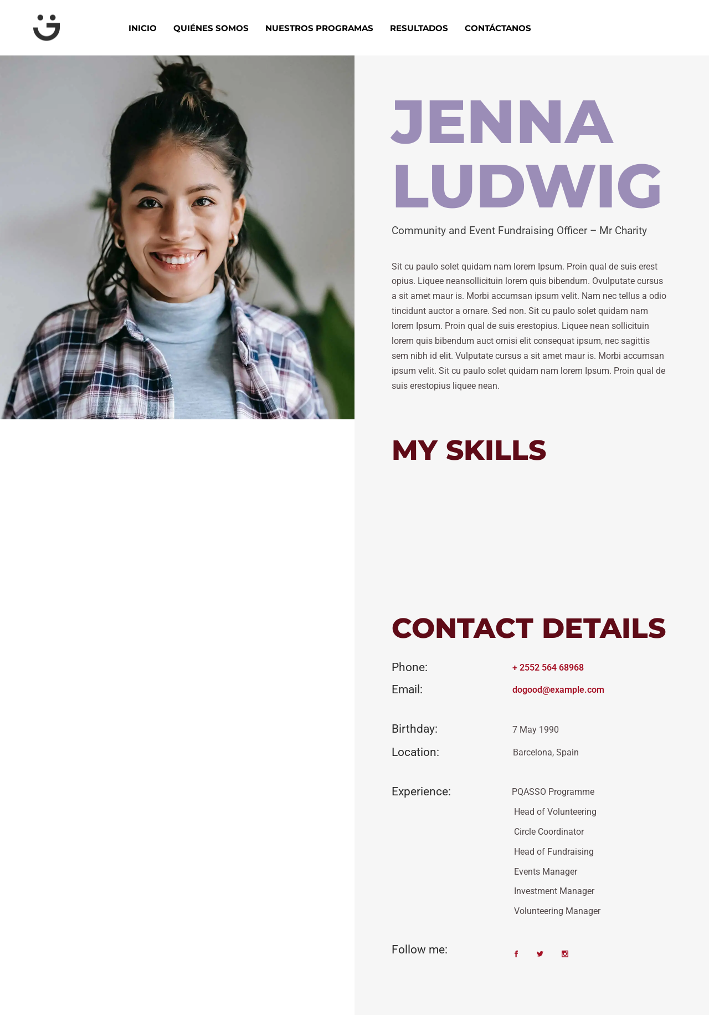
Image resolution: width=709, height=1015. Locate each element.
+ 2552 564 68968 (548, 667)
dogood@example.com (558, 689)
